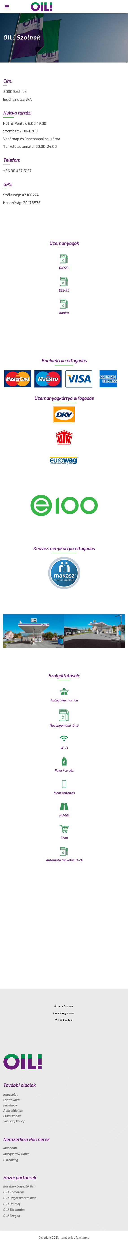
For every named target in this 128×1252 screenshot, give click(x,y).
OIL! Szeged (11, 1216)
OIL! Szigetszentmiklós (19, 1198)
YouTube (64, 1020)
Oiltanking (10, 1160)
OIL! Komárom (13, 1192)
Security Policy (13, 1121)
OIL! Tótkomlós (14, 1210)
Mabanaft (10, 1148)
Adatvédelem (13, 1111)
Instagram (64, 1013)
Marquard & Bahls (16, 1154)
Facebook (64, 1006)
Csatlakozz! (11, 1100)
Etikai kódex (12, 1116)
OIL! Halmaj (11, 1204)
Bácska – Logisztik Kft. (19, 1186)
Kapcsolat (10, 1095)
